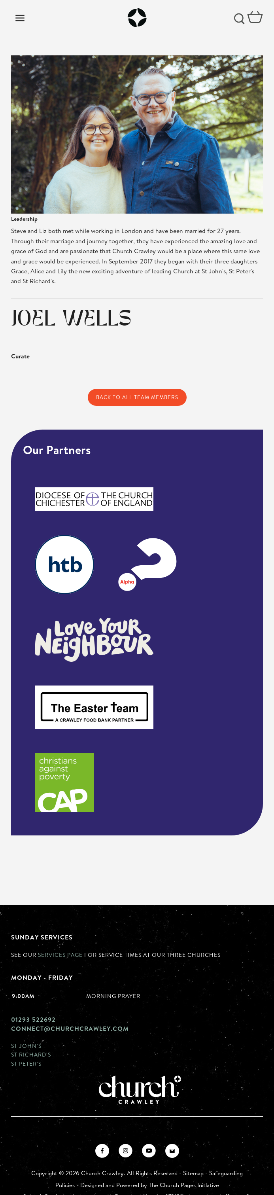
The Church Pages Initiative (184, 1185)
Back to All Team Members (137, 397)
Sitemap (193, 1173)
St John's (26, 1045)
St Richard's (31, 1054)
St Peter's (26, 1063)
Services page (60, 954)
